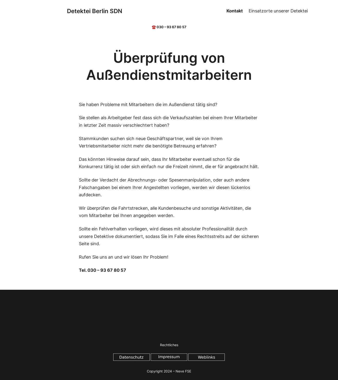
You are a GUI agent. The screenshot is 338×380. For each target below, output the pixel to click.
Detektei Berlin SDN (94, 11)
